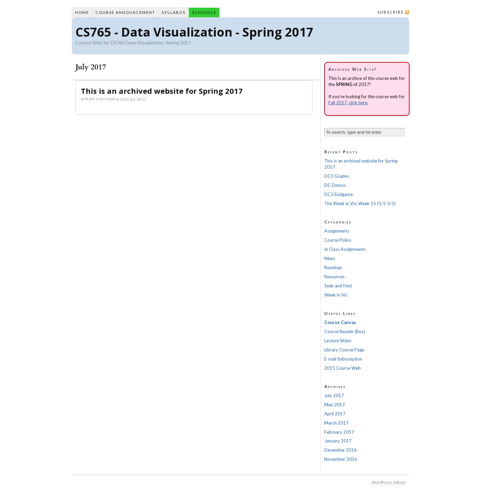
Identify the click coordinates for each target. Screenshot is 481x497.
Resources (334, 276)
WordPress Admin (389, 482)
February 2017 (339, 432)
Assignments (336, 231)
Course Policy (337, 240)
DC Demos (335, 185)
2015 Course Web (342, 368)
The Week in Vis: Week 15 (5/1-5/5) (360, 203)
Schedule (204, 12)
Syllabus (173, 12)
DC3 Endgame (338, 194)
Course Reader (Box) (344, 331)
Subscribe (390, 12)
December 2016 (340, 450)
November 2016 (340, 459)
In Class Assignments (345, 249)
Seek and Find (338, 285)
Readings (333, 267)
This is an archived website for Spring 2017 (162, 91)
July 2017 (334, 395)
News (329, 258)
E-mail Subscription (343, 359)
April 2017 (335, 413)
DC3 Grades (336, 176)
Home (82, 12)
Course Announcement (125, 12)
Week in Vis (335, 295)
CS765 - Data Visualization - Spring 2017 (194, 32)
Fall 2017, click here (347, 102)
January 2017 (338, 441)
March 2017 (336, 423)
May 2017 (334, 404)
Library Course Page (344, 349)
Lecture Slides (337, 340)
